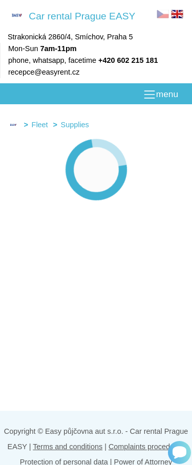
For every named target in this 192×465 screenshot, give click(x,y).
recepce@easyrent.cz (43, 72)
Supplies (75, 125)
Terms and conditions (67, 447)
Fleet (40, 125)
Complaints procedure (145, 447)
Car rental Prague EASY (71, 15)
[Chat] (179, 452)
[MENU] (160, 94)
